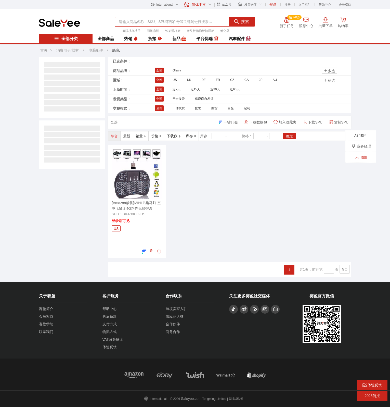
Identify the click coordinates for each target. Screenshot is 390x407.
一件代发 (179, 108)
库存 (191, 136)
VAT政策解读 (112, 339)
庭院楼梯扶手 (131, 31)
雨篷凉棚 (153, 31)
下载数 (173, 136)
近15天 (195, 89)
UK (189, 80)
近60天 (234, 89)
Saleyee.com (191, 399)
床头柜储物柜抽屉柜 (200, 31)
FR (218, 80)
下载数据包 (258, 122)
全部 (159, 70)
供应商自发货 (204, 99)
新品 (179, 38)
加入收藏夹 (287, 122)
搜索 (241, 21)
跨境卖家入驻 (176, 309)
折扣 (155, 38)
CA (246, 80)
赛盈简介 (46, 309)
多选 (329, 71)
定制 (247, 108)
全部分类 (66, 38)
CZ (232, 80)
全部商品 (106, 38)
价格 (156, 136)
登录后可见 (120, 221)
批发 (198, 108)
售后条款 (109, 316)
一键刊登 (231, 122)
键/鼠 (116, 50)
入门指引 (304, 4)
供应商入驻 (175, 316)
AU (275, 80)
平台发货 (179, 99)
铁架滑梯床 (172, 31)
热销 (131, 38)
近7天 (176, 89)
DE (203, 80)
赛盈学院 (46, 324)
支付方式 (109, 324)
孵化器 (224, 31)
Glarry (177, 70)
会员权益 (345, 4)
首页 (43, 50)
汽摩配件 (240, 38)
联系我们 (46, 332)
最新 (126, 136)
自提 (231, 108)
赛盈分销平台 (59, 23)
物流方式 (109, 332)
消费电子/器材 (67, 50)
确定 (289, 136)
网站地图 (236, 399)
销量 (141, 136)
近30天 (215, 89)
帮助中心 (325, 4)
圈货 (214, 108)
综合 (114, 136)
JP (261, 80)
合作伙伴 (173, 324)
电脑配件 (96, 50)
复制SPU (341, 122)
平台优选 (207, 38)
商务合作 (173, 332)
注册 (287, 4)
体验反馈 (109, 347)
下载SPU (315, 122)
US (175, 80)
